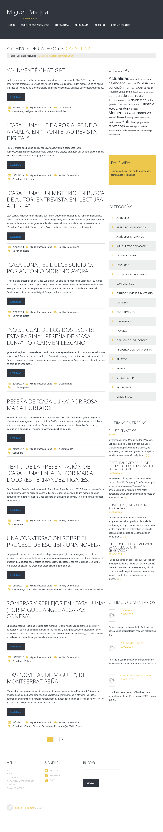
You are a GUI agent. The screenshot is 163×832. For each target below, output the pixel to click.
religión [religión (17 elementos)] (135, 126)
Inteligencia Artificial (34, 111)
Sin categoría (125, 377)
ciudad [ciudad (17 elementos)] (152, 83)
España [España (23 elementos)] (149, 100)
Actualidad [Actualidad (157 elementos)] (119, 78)
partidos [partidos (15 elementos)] (135, 118)
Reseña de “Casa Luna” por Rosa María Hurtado (49, 409)
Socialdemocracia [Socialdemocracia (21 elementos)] (118, 130)
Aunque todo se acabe (131, 246)
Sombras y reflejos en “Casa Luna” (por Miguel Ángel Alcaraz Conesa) (52, 620)
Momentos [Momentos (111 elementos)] (118, 113)
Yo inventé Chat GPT (40, 70)
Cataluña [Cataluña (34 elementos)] (143, 83)
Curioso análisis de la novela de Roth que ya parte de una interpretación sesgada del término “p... (132, 631)
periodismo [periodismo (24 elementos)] (115, 122)
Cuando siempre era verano (38, 600)
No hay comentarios (69, 175)
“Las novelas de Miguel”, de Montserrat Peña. (51, 688)
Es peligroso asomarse (35, 25)
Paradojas (61, 111)
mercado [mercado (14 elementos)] (134, 109)
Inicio (11, 25)
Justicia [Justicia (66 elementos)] (148, 104)
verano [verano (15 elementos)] (112, 135)
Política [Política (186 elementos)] (129, 121)
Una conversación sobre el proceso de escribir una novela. (52, 549)
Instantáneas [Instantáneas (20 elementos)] (135, 104)
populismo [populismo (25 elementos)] (143, 122)
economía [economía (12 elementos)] (126, 100)
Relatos (122, 359)
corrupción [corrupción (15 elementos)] (113, 92)
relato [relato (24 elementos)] (128, 126)
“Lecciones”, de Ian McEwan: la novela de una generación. (131, 547)
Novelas (32, 56)
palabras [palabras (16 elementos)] (113, 117)
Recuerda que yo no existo (89, 600)
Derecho (100, 25)
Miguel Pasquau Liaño (41, 107)
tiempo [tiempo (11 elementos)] (149, 131)
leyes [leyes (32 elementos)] (112, 108)
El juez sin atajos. (123, 431)
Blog (9, 784)
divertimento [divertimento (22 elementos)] (115, 100)
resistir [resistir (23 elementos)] (143, 126)
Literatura (62, 25)
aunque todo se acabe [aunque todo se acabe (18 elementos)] (141, 79)
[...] (147, 455)
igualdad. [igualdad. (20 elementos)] (113, 104)
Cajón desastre (120, 25)
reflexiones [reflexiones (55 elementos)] (117, 126)
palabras (69, 600)
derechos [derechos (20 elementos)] (139, 96)
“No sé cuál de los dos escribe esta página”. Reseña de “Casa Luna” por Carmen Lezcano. (52, 338)
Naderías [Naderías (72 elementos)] (143, 113)
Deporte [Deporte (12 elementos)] (131, 96)
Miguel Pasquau (29, 11)
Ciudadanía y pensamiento (134, 274)
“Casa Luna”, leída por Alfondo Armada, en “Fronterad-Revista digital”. (52, 131)
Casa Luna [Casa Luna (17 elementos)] (131, 83)
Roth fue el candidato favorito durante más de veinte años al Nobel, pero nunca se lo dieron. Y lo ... (132, 663)
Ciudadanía (81, 25)
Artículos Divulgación (131, 227)
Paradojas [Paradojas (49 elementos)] (124, 117)
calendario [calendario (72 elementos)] (117, 83)
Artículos (123, 217)
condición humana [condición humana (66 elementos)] (123, 88)
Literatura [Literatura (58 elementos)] (123, 108)
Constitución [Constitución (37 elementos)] (146, 87)
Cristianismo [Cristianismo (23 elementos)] (125, 91)
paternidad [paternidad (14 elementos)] (144, 118)
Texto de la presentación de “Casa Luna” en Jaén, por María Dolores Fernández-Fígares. (55, 477)
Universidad (124, 396)
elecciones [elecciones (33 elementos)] (137, 100)
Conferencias (125, 283)
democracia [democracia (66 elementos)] (118, 96)
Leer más (15, 96)
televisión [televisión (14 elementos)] (132, 131)
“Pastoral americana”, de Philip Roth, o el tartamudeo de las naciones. (132, 466)
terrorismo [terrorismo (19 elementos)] (141, 130)
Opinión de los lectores (133, 340)
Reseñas (122, 368)
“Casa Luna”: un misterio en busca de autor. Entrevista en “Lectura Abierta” (52, 198)
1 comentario (65, 107)
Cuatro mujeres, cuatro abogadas (128, 506)
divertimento (126, 311)
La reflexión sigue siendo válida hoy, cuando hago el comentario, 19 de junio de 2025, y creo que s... (132, 696)
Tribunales (124, 387)
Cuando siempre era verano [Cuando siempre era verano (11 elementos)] (143, 92)
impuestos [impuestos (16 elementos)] (123, 104)
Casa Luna (17, 111)
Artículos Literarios (130, 236)
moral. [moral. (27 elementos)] (132, 113)
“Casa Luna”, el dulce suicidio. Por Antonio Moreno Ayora (55, 266)
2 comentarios (66, 454)
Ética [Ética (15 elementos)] (117, 135)
